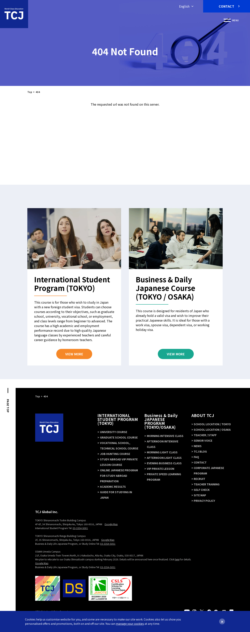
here (177, 559)
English (184, 6)
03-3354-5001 (80, 528)
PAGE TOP (8, 406)
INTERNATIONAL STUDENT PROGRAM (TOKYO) (117, 419)
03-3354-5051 (107, 543)
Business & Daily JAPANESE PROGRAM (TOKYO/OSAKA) (161, 421)
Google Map (111, 524)
